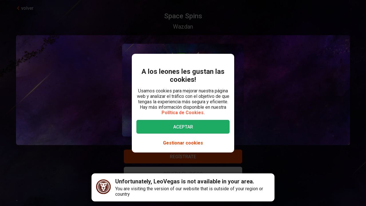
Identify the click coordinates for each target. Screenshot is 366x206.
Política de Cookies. (183, 112)
